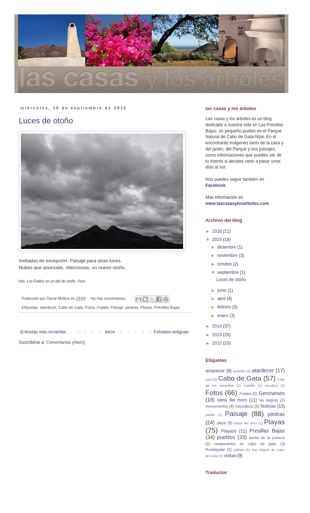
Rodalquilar (215, 449)
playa (221, 423)
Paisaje (117, 307)
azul (208, 379)
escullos (271, 385)
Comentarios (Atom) (65, 342)
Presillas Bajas (167, 307)
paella (210, 415)
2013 (217, 334)
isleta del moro (232, 400)
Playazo (228, 431)
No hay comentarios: (108, 298)
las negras (268, 400)
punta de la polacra (267, 437)
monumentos (216, 406)
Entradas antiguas (171, 331)
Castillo (249, 385)
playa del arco (245, 423)
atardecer (48, 307)
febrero (224, 307)
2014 (217, 326)
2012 (217, 343)
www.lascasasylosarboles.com (237, 203)
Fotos (89, 307)
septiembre (228, 272)
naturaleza (244, 406)
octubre (225, 264)
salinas (238, 450)
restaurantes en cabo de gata (245, 444)
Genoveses (271, 393)
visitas (230, 455)
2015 (217, 239)
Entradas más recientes (43, 331)
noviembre (228, 255)
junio (222, 290)
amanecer (215, 370)
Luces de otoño (46, 120)
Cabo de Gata (70, 307)
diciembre (227, 247)
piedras (131, 307)
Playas (146, 307)
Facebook (215, 185)
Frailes (102, 307)
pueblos (226, 437)
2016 (217, 231)
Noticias (268, 406)
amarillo (239, 371)
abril (222, 298)
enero (223, 315)
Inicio (110, 331)
